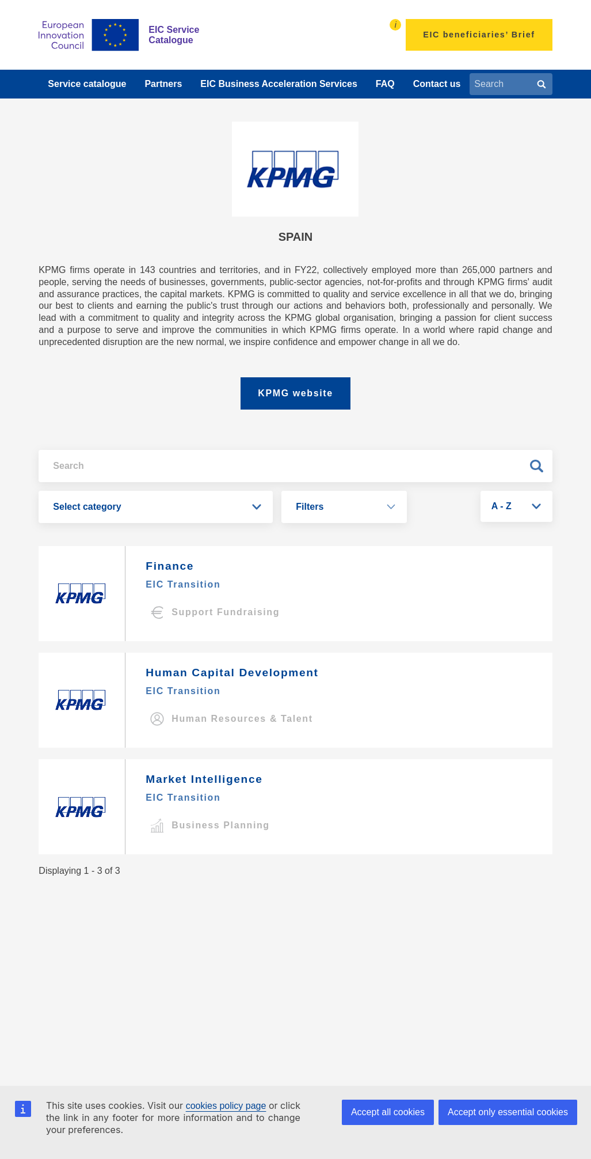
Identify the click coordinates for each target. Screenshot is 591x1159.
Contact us (437, 84)
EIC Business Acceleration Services (278, 84)
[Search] (541, 84)
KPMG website (295, 393)
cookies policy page (226, 1106)
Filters (309, 507)
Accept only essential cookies (508, 1112)
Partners (163, 84)
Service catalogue (87, 84)
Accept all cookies (388, 1112)
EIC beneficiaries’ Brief (479, 34)
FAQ (385, 84)
